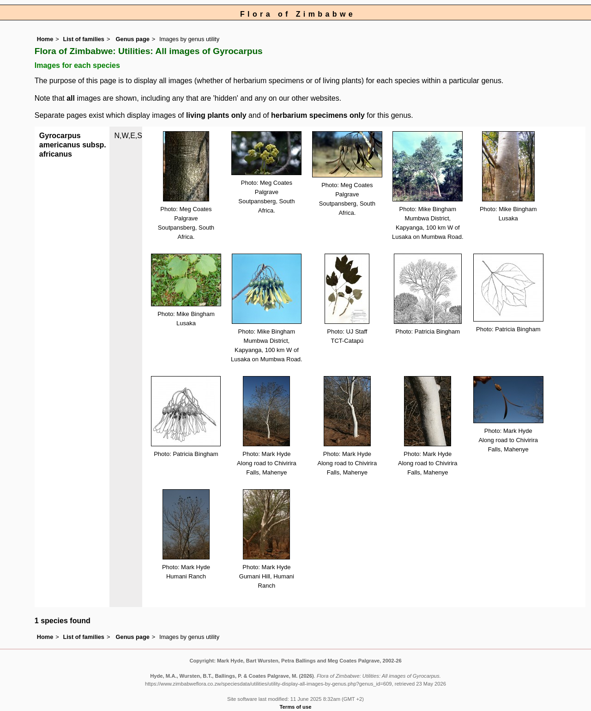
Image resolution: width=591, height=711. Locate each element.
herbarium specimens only (318, 115)
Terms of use (296, 707)
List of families (83, 39)
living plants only (216, 115)
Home (45, 39)
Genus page (133, 39)
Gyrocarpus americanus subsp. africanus (72, 145)
